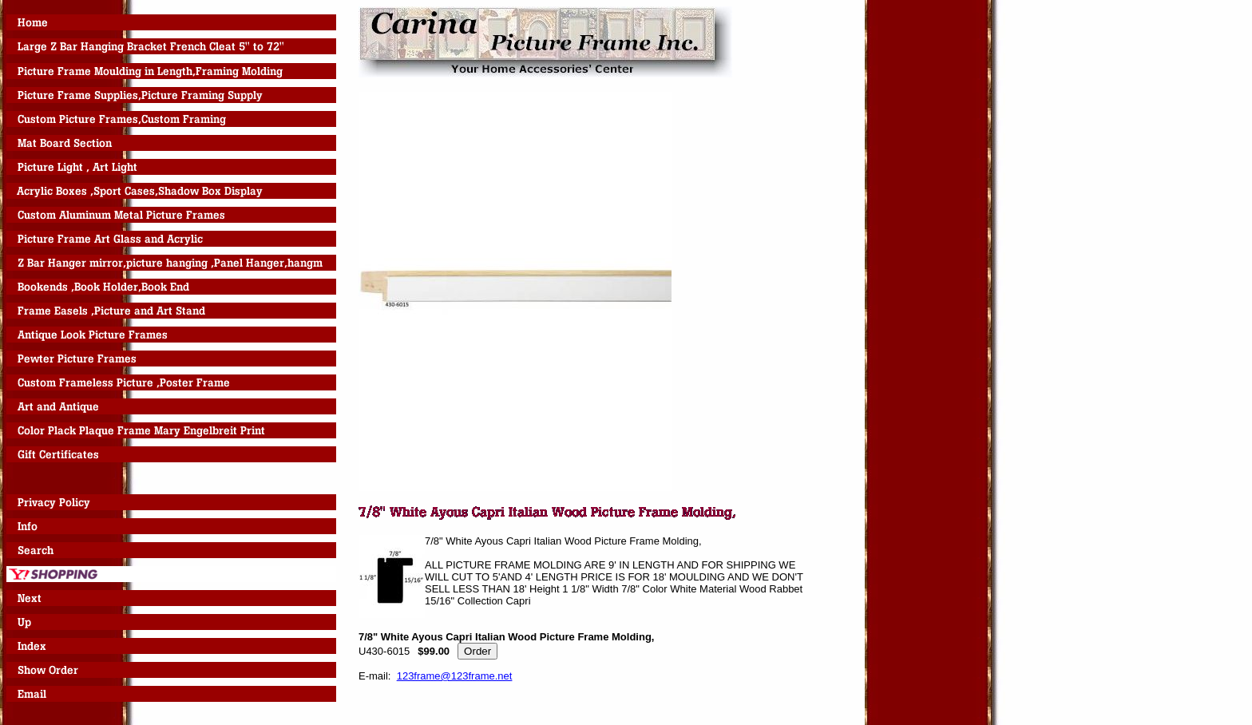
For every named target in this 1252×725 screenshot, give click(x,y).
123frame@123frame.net (455, 676)
